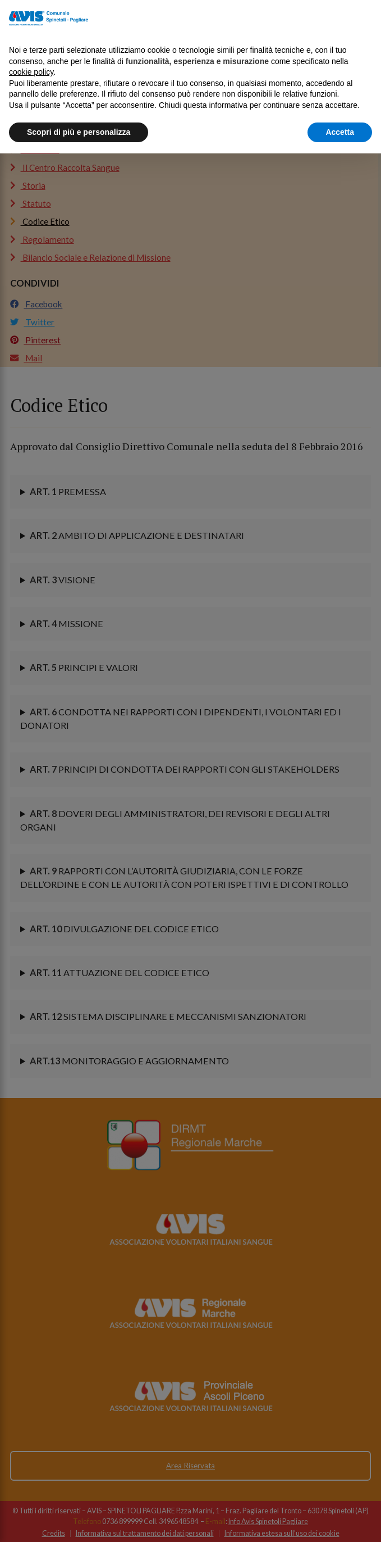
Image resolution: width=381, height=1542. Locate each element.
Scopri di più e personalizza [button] (78, 132)
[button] (366, 18)
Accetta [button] (339, 132)
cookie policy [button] (31, 71)
